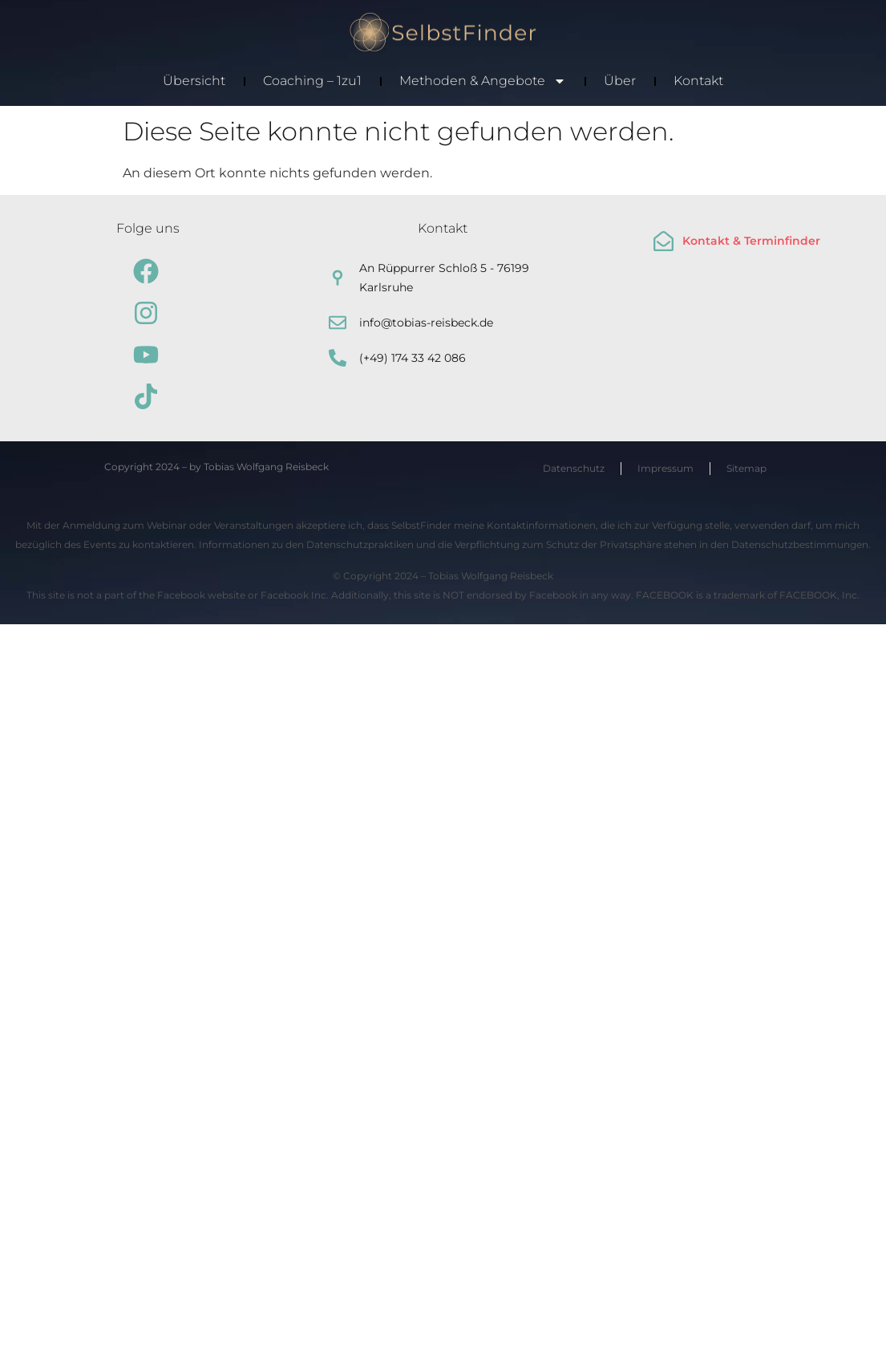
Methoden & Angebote (482, 81)
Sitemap (746, 468)
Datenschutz (574, 468)
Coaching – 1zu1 (312, 80)
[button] (35, 1312)
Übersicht (194, 80)
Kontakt (698, 80)
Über (620, 80)
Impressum (665, 468)
